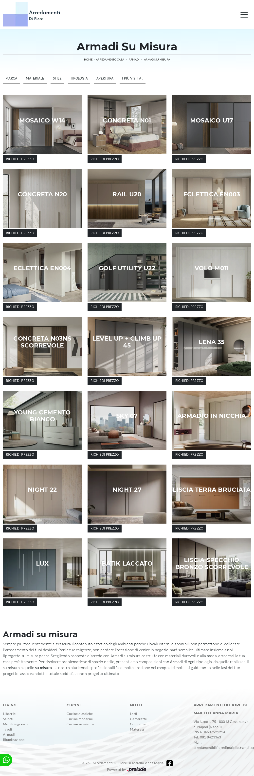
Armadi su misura (157, 59)
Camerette (138, 719)
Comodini (138, 724)
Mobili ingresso (15, 724)
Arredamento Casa (110, 59)
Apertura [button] (104, 78)
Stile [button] (57, 78)
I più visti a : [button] (132, 78)
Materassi (137, 729)
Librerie (9, 714)
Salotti (8, 719)
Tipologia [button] (79, 78)
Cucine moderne (80, 719)
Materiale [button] (35, 78)
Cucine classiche (80, 714)
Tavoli (7, 729)
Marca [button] (11, 78)
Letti (133, 714)
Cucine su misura (80, 724)
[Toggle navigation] (244, 14)
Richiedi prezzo (20, 159)
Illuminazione (13, 739)
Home (88, 59)
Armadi (134, 59)
